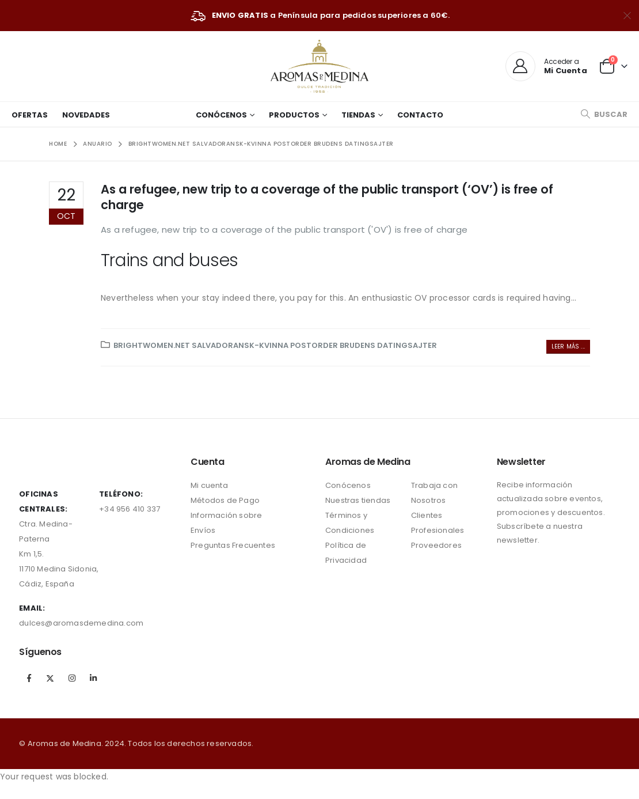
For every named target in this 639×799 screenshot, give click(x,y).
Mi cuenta (209, 485)
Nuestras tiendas (357, 500)
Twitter (50, 678)
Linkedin (93, 678)
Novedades (86, 114)
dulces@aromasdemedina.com (81, 623)
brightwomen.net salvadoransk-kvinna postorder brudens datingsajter (275, 345)
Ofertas (30, 114)
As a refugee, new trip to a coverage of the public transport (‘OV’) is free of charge (327, 197)
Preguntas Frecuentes (233, 545)
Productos (294, 114)
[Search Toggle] (603, 114)
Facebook (28, 678)
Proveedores (436, 545)
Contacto (420, 114)
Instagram (72, 678)
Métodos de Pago (225, 500)
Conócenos (221, 114)
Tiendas (358, 114)
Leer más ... (568, 346)
